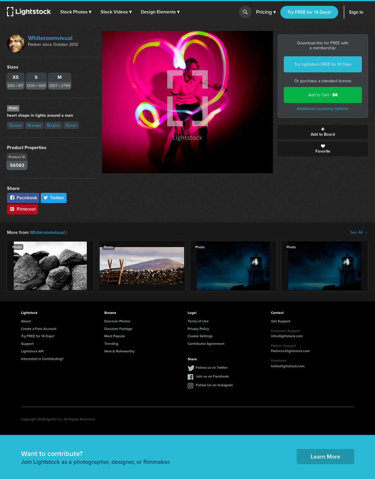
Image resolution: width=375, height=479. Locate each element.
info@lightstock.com (287, 335)
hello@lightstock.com (288, 365)
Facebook (23, 197)
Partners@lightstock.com (290, 350)
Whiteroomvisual (50, 38)
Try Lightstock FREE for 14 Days (323, 64)
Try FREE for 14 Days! (309, 12)
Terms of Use (198, 321)
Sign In (356, 12)
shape (34, 125)
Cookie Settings (200, 335)
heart (15, 125)
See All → (359, 232)
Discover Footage (118, 328)
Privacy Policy (198, 328)
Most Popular (114, 335)
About (26, 321)
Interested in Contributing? (42, 358)
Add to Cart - (323, 95)
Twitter (54, 197)
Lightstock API (32, 351)
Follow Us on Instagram (214, 384)
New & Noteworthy (119, 351)
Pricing (266, 12)
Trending (111, 343)
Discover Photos (117, 321)
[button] (75, 12)
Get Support (280, 321)
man (71, 125)
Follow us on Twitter (212, 367)
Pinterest (22, 209)
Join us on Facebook (212, 376)
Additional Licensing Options (323, 109)
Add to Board (323, 132)
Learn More (325, 456)
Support (27, 343)
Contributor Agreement (206, 343)
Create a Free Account (38, 328)
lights (53, 125)
